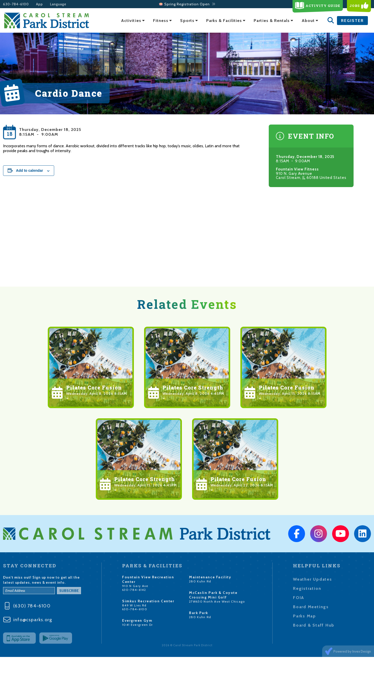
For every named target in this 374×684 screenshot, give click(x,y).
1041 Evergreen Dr (137, 625)
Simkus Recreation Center (148, 601)
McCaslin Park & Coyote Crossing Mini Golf (213, 595)
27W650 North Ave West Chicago (217, 601)
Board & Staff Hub (313, 625)
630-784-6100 (16, 4)
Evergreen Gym (137, 620)
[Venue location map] (187, 242)
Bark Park (198, 612)
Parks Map (304, 616)
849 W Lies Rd (134, 605)
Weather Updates (312, 579)
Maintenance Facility (210, 577)
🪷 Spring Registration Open (187, 4)
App (39, 4)
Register (352, 20)
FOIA (298, 597)
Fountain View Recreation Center (148, 579)
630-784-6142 (134, 590)
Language (58, 4)
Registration (307, 588)
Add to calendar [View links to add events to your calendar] (29, 170)
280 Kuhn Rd (200, 581)
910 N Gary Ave (135, 586)
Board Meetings (311, 606)
